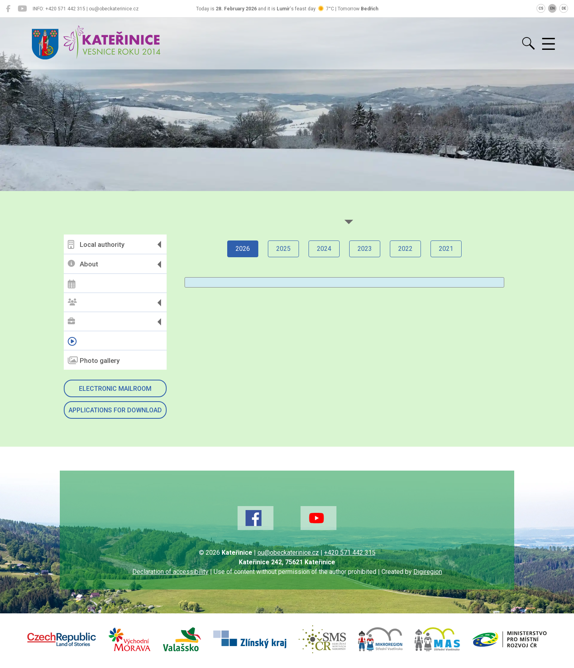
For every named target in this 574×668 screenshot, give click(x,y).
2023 (365, 248)
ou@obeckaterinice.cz (288, 552)
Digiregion (427, 571)
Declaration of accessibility (170, 571)
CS (541, 8)
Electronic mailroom (115, 388)
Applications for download (115, 410)
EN (552, 8)
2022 (405, 248)
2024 (324, 248)
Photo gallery (94, 360)
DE (564, 8)
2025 (283, 248)
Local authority (96, 244)
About (83, 264)
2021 (446, 248)
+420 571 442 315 (349, 552)
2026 (243, 248)
